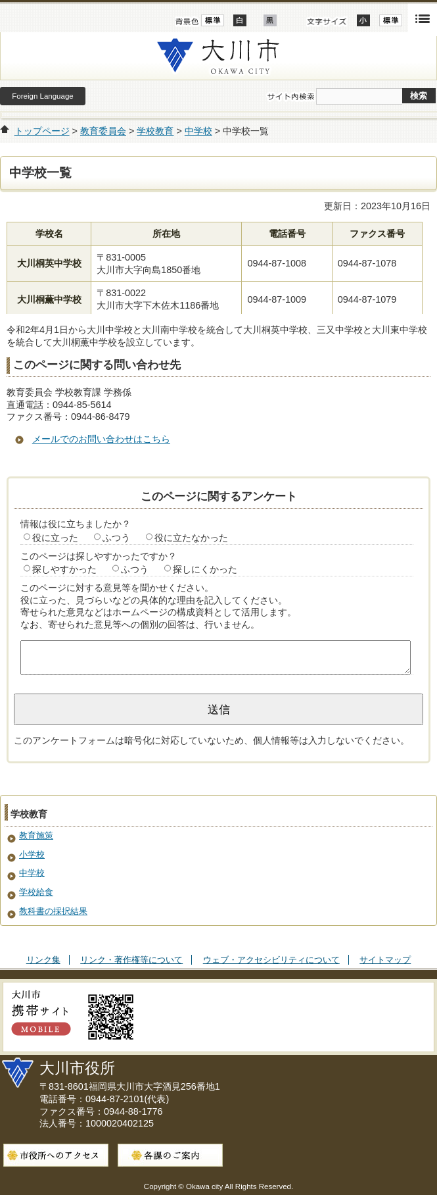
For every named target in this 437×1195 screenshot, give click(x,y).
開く (422, 18)
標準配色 (212, 20)
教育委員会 (103, 131)
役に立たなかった (191, 537)
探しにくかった (205, 569)
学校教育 (155, 131)
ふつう (116, 537)
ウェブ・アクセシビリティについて (271, 960)
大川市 (218, 56)
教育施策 (36, 835)
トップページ (42, 131)
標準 (390, 20)
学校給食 (36, 892)
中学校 (198, 131)
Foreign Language (42, 96)
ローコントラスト (270, 20)
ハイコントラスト (239, 20)
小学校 (32, 854)
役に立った (55, 537)
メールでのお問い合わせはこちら (101, 439)
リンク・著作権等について (131, 960)
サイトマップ (385, 960)
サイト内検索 (290, 97)
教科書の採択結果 (53, 911)
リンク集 (43, 960)
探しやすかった (64, 569)
